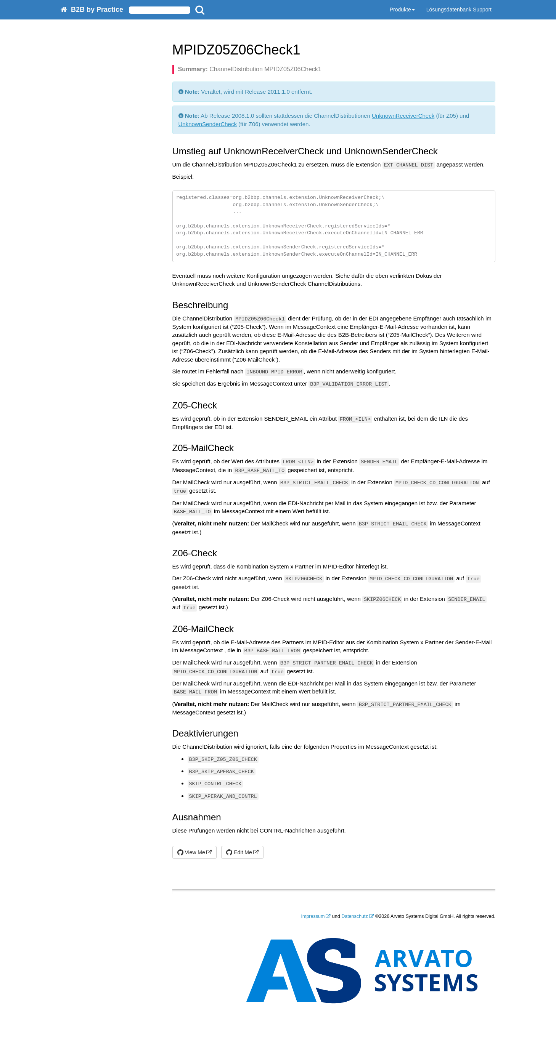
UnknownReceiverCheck (403, 115)
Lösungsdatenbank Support (459, 9)
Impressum (313, 916)
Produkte (402, 9)
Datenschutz (354, 916)
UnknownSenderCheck (207, 124)
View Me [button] (191, 852)
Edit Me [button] (239, 852)
